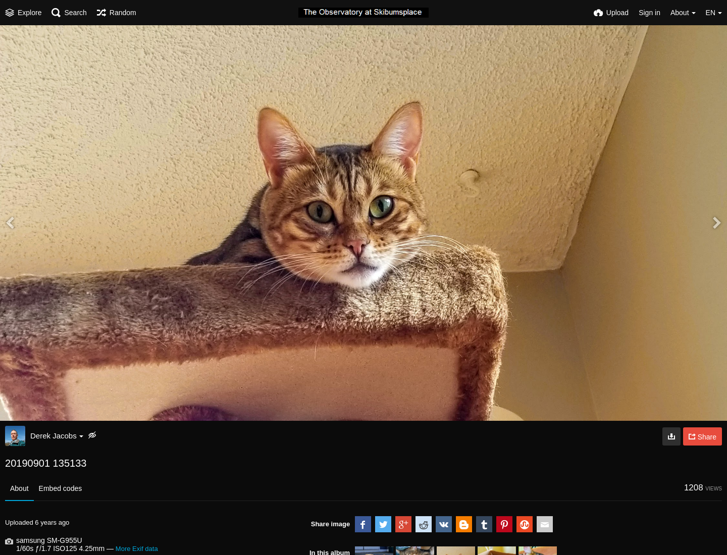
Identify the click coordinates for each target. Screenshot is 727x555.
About (19, 488)
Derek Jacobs (56, 435)
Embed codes (60, 488)
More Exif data (137, 548)
